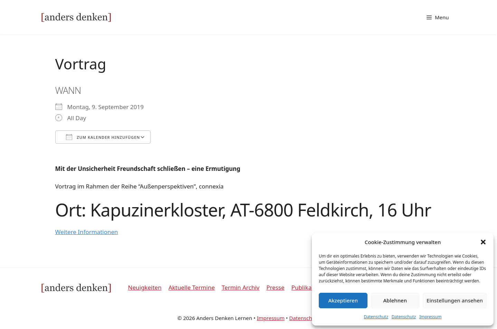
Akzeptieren (343, 300)
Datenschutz (376, 317)
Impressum (430, 317)
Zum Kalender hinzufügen (103, 137)
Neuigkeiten (145, 287)
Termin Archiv (240, 287)
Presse (275, 287)
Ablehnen (395, 300)
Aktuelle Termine (192, 287)
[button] (483, 242)
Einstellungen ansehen (455, 300)
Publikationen (310, 287)
